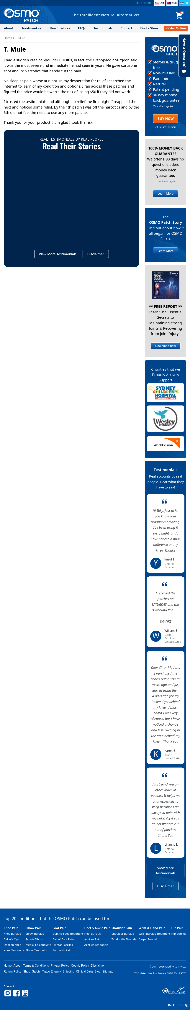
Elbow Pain (34, 928)
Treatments (30, 28)
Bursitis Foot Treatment (68, 934)
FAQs (82, 28)
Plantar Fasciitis (63, 945)
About (8, 28)
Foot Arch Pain (62, 950)
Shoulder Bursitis (123, 934)
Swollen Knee (12, 945)
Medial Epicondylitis (38, 945)
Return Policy (12, 971)
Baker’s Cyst (11, 939)
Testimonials (103, 28)
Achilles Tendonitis (96, 945)
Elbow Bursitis (35, 934)
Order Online (176, 28)
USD (161, 3)
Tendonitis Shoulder (124, 939)
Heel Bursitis (92, 934)
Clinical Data (84, 971)
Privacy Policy (60, 965)
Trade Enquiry (51, 971)
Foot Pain (59, 928)
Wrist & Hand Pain (152, 928)
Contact (126, 28)
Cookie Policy (80, 965)
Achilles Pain (92, 939)
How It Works (60, 28)
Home (8, 38)
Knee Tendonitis (14, 950)
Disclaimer (95, 254)
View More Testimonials (58, 254)
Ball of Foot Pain (63, 939)
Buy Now (166, 118)
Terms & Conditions (36, 965)
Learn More (165, 193)
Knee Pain (11, 928)
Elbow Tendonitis (37, 950)
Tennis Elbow (34, 939)
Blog (98, 971)
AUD (174, 3)
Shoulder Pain (122, 928)
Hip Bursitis (178, 934)
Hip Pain (177, 928)
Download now (165, 346)
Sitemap (107, 971)
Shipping (68, 971)
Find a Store (149, 28)
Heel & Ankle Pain (97, 928)
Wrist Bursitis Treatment (154, 934)
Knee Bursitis (12, 934)
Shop (26, 971)
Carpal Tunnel (148, 939)
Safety (36, 971)
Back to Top (178, 1005)
